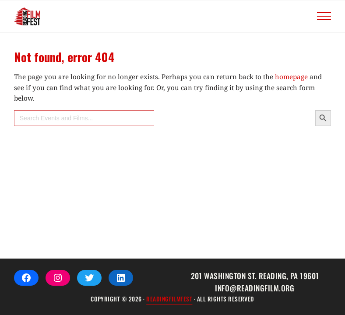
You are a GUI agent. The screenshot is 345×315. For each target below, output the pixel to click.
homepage (291, 76)
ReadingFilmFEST (169, 298)
